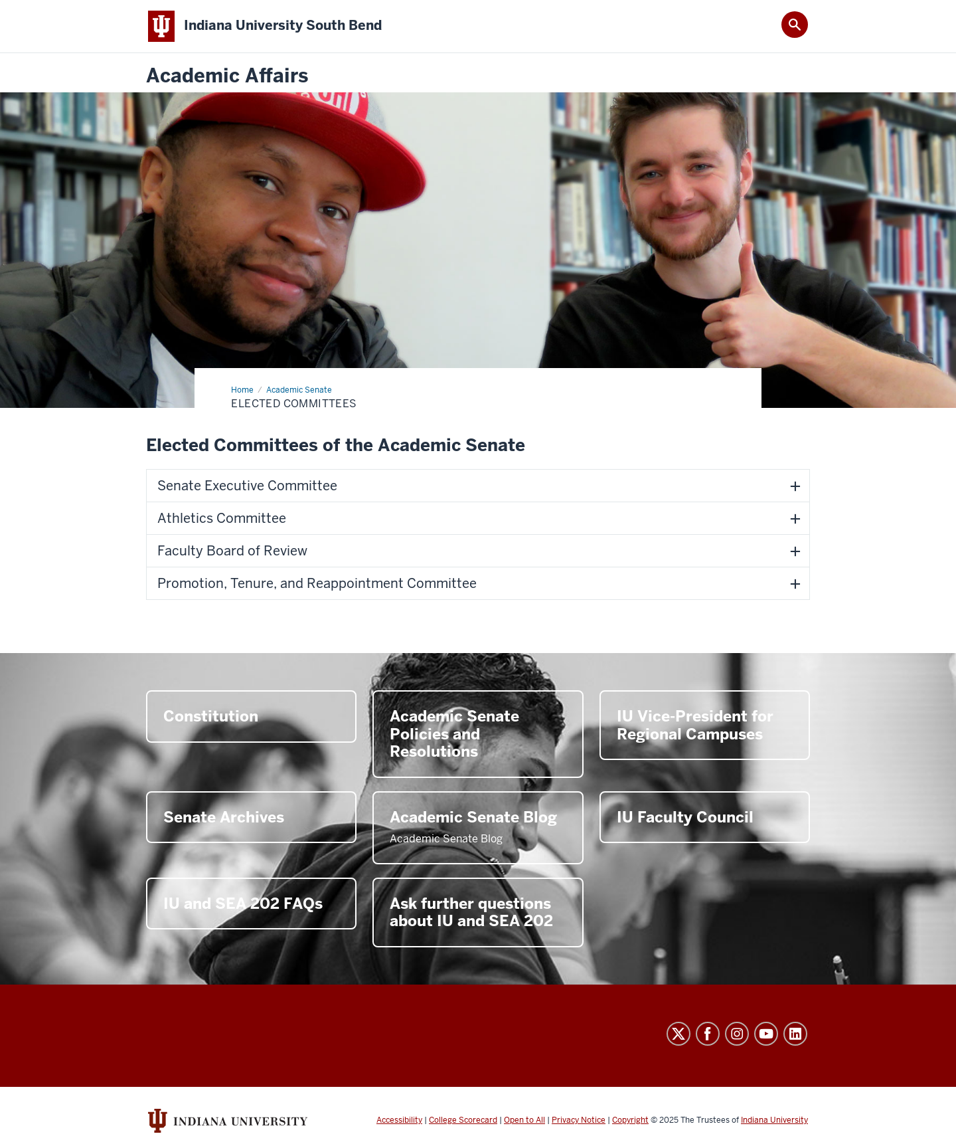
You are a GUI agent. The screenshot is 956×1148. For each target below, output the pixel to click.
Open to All (524, 1120)
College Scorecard (463, 1120)
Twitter (678, 1034)
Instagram (737, 1034)
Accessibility (399, 1120)
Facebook (708, 1034)
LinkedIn (795, 1034)
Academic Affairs (227, 76)
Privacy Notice (578, 1120)
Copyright (630, 1120)
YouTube (766, 1034)
